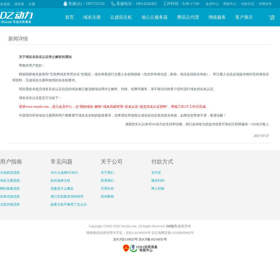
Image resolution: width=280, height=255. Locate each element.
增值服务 (217, 17)
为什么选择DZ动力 (64, 172)
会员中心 (212, 4)
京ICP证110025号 (125, 239)
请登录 (19, 4)
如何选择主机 (60, 180)
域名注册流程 (10, 180)
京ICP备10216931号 (153, 239)
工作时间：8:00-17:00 (181, 4)
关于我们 (107, 172)
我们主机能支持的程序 (67, 196)
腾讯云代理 (188, 17)
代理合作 (265, 4)
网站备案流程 (10, 188)
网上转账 (157, 188)
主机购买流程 (10, 172)
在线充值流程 (10, 196)
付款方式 (247, 4)
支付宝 (156, 172)
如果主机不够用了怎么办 (69, 204)
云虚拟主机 (121, 17)
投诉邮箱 (107, 196)
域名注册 (92, 17)
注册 (32, 4)
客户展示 (244, 17)
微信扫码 (157, 180)
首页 (69, 17)
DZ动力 (171, 226)
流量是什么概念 (62, 188)
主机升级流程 (10, 204)
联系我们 (107, 180)
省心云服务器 (154, 17)
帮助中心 (229, 4)
